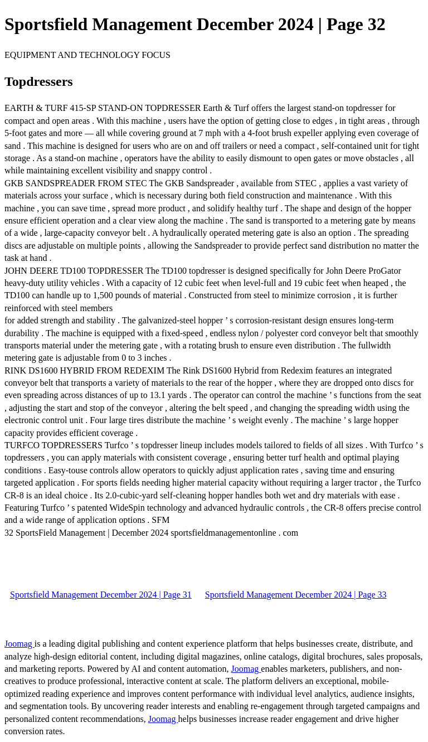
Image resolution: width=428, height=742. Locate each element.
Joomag (19, 643)
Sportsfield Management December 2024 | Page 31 (101, 594)
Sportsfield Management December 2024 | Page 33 (296, 594)
